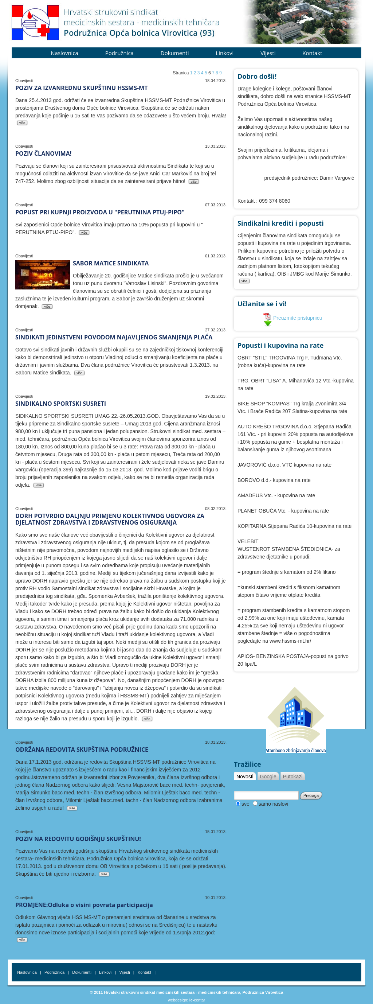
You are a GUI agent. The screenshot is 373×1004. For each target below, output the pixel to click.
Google (268, 776)
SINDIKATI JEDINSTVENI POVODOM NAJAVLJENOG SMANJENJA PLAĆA (113, 337)
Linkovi (224, 53)
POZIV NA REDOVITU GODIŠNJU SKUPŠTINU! (78, 839)
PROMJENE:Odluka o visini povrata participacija (84, 905)
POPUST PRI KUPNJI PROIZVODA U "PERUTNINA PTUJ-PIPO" (100, 212)
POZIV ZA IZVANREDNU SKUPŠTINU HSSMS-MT (81, 88)
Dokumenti (175, 53)
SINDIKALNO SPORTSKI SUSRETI (60, 404)
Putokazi (293, 776)
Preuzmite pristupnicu (292, 318)
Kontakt (312, 53)
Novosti (245, 776)
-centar (197, 1000)
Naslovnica (64, 53)
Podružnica (119, 53)
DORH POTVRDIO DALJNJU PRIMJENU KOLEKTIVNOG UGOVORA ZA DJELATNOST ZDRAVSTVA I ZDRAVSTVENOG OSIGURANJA (109, 519)
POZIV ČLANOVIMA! (43, 153)
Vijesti (267, 53)
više (22, 123)
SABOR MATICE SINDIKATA (111, 263)
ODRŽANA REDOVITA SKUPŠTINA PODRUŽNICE (81, 750)
